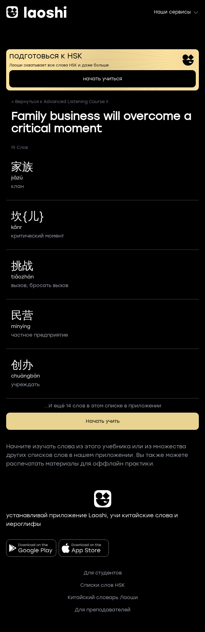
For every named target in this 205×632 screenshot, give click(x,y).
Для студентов (103, 573)
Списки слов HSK (102, 585)
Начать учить (103, 421)
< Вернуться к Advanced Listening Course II (59, 101)
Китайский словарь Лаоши (103, 597)
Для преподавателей (102, 610)
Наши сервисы (176, 12)
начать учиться (102, 79)
